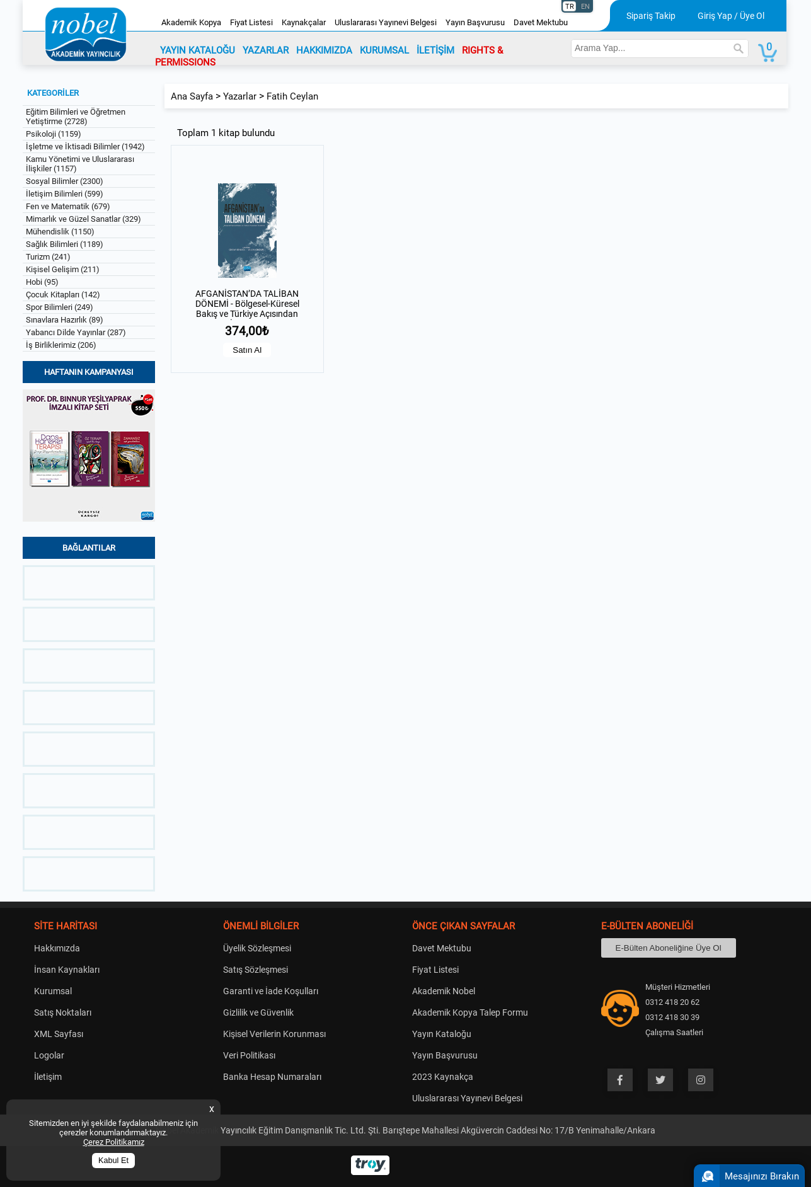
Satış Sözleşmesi (255, 970)
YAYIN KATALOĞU (197, 50)
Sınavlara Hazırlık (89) (64, 319)
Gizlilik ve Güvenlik (258, 1012)
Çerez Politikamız (113, 1142)
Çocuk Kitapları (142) (63, 294)
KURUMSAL (384, 50)
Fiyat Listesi (251, 22)
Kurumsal (53, 991)
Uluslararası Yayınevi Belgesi (386, 22)
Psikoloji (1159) (53, 134)
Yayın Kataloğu (441, 1034)
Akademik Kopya (191, 22)
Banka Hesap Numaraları (272, 1077)
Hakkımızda (57, 948)
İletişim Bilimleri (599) (64, 193)
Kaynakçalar (304, 22)
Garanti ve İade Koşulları (270, 991)
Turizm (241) (48, 256)
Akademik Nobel (443, 991)
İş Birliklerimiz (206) (61, 345)
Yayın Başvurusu (475, 22)
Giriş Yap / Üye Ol (731, 16)
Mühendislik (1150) (60, 231)
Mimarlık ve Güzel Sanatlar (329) (83, 219)
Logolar (49, 1055)
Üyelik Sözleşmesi (257, 948)
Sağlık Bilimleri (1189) (64, 244)
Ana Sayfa (192, 96)
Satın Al (247, 350)
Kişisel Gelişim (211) (63, 269)
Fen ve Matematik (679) (68, 206)
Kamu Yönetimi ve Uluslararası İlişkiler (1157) (80, 163)
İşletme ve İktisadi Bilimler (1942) (85, 146)
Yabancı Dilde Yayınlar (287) (76, 332)
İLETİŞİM (435, 50)
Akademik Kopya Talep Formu (470, 1012)
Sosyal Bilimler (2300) (64, 181)
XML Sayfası (58, 1034)
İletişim (48, 1077)
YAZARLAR (266, 50)
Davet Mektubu (541, 22)
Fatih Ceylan (292, 96)
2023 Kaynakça (442, 1077)
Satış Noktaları (62, 1012)
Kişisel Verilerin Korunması (274, 1034)
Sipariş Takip (651, 16)
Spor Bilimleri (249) (59, 307)
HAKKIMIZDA (324, 50)
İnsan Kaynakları (67, 970)
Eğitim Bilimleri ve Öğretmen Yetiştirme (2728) (75, 116)
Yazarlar (239, 96)
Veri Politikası (249, 1055)
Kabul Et (113, 1160)
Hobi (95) (42, 282)
